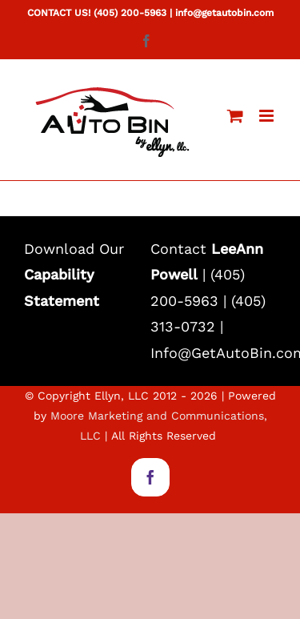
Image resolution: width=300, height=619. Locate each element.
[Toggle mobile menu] (267, 115)
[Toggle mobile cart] (235, 115)
